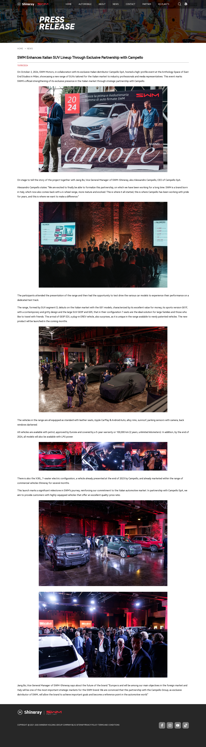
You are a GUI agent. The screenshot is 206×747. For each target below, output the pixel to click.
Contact (130, 4)
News (116, 4)
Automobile (85, 4)
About (102, 4)
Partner (147, 4)
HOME (20, 48)
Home (68, 4)
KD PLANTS (163, 4)
